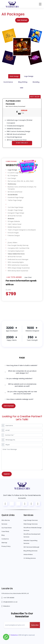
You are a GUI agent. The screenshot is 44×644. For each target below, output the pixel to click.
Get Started (22, 20)
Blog (3, 535)
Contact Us (5, 539)
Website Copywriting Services (30, 542)
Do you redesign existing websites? (18, 379)
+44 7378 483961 (14, 277)
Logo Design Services (31, 520)
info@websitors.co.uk (10, 602)
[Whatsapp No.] (23, 440)
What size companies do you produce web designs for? (20, 372)
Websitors (6, 606)
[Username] (23, 425)
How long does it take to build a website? (21, 365)
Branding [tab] (36, 82)
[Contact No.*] (23, 435)
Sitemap (4, 543)
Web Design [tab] (14, 76)
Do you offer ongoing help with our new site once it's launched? (21, 393)
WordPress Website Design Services (33, 529)
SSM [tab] (21, 88)
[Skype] (23, 444)
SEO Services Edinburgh (31, 547)
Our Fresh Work (7, 528)
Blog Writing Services (30, 551)
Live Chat (28, 277)
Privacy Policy (6, 546)
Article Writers (28, 554)
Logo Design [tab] (28, 76)
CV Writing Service (30, 558)
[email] (23, 430)
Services (4, 524)
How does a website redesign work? (19, 399)
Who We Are (6, 520)
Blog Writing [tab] (22, 82)
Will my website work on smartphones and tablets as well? (20, 385)
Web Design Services (31, 524)
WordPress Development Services (32, 535)
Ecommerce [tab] (8, 82)
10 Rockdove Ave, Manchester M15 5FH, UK (15, 593)
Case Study (5, 531)
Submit (7, 474)
